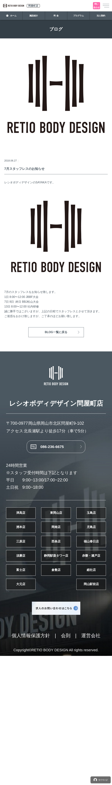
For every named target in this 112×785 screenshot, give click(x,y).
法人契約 (101, 15)
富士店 (29, 664)
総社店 (29, 687)
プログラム (78, 15)
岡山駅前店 (30, 710)
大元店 (82, 687)
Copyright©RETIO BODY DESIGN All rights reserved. (55, 779)
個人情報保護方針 (31, 764)
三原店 (29, 596)
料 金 (56, 15)
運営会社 (90, 764)
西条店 (82, 596)
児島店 (82, 574)
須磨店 (82, 619)
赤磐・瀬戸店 (82, 642)
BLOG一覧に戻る (56, 332)
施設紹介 (33, 15)
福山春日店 (30, 619)
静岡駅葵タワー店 (29, 642)
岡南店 (29, 574)
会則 (66, 764)
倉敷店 (82, 664)
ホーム (11, 15)
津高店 (29, 528)
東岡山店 (82, 528)
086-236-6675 (49, 453)
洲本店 (82, 551)
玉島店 (29, 551)
